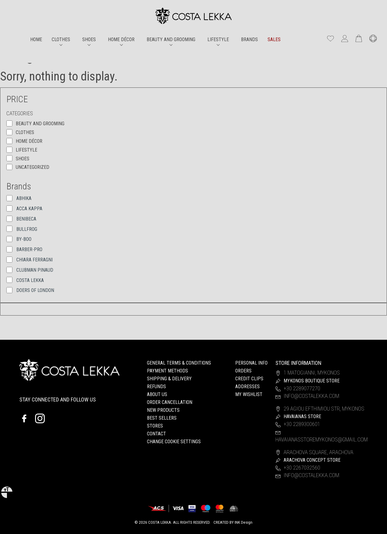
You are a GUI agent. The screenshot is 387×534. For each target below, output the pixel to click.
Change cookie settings (174, 441)
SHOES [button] (22, 159)
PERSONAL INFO (251, 363)
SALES (274, 39)
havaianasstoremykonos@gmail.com (321, 439)
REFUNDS (156, 386)
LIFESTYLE (218, 39)
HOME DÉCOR (121, 39)
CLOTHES (61, 39)
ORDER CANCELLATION (169, 402)
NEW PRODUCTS (163, 410)
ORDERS (243, 371)
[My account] (344, 40)
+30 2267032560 (302, 467)
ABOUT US (157, 394)
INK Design (243, 522)
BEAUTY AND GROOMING (171, 39)
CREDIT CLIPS (249, 379)
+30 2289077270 (302, 388)
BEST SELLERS (162, 418)
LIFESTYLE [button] (26, 150)
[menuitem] (36, 39)
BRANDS (249, 39)
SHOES (89, 39)
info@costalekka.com (311, 396)
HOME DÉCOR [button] (29, 141)
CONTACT (156, 434)
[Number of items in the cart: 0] (359, 39)
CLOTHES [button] (25, 132)
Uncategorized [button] (32, 167)
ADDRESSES (247, 386)
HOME (36, 39)
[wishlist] (330, 40)
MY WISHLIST (248, 394)
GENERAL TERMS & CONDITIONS (179, 363)
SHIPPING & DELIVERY (169, 379)
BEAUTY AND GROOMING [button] (40, 123)
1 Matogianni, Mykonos (307, 372)
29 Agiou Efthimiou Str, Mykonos (320, 408)
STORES (155, 426)
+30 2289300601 (302, 424)
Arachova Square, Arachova (314, 452)
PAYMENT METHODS (167, 371)
